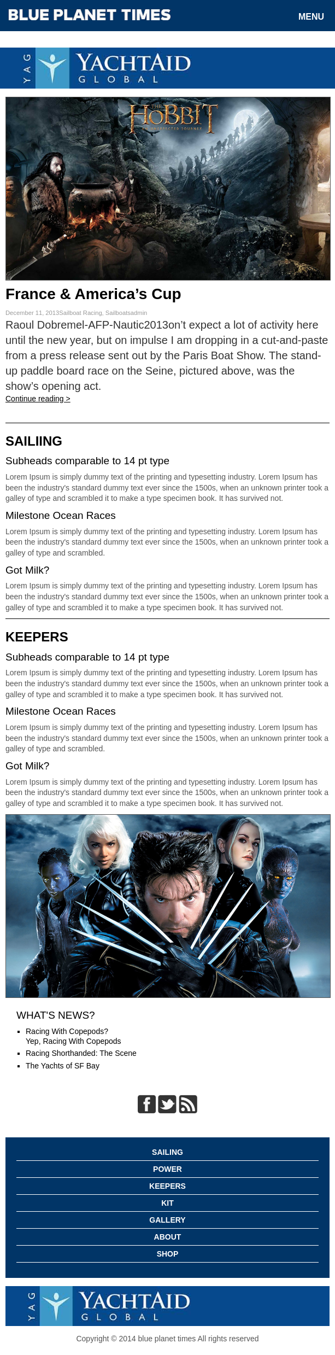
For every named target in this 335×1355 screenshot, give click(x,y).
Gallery (167, 1220)
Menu (311, 16)
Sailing (167, 1152)
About (167, 1237)
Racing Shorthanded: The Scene (81, 1053)
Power (167, 1169)
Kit (167, 1203)
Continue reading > (37, 398)
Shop (168, 1253)
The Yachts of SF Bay (62, 1065)
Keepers (167, 1186)
